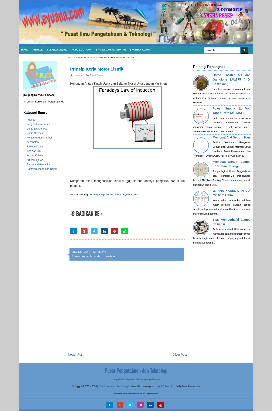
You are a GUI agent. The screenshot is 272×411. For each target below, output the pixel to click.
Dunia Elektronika (37, 128)
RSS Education (167, 386)
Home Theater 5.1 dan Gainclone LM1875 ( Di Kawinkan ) (232, 79)
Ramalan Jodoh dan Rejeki (42, 168)
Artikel (38, 49)
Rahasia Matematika (38, 164)
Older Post (180, 354)
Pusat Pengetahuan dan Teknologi (114, 386)
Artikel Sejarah (35, 160)
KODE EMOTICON (82, 49)
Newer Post (75, 354)
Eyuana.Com (130, 194)
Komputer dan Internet (39, 137)
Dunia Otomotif (35, 133)
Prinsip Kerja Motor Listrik (96, 69)
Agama (31, 119)
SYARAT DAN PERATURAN (111, 49)
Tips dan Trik (34, 151)
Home (24, 49)
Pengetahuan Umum (38, 124)
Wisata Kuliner (35, 155)
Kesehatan (33, 142)
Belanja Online (57, 49)
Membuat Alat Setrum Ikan (231, 137)
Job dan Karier (35, 146)
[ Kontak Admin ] (140, 49)
